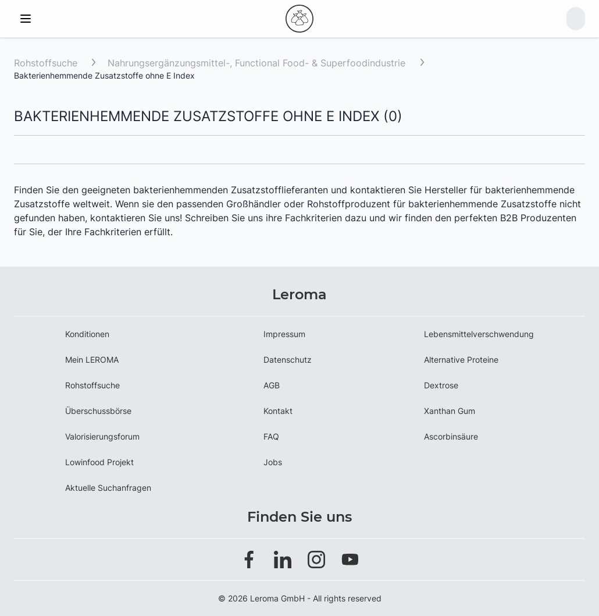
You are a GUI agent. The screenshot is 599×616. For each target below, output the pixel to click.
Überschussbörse (98, 411)
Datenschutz (287, 359)
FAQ (271, 436)
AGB (271, 385)
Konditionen (87, 334)
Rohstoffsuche (45, 63)
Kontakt (278, 411)
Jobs (272, 462)
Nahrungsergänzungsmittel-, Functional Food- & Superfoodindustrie (258, 63)
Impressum (284, 334)
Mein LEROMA (92, 359)
